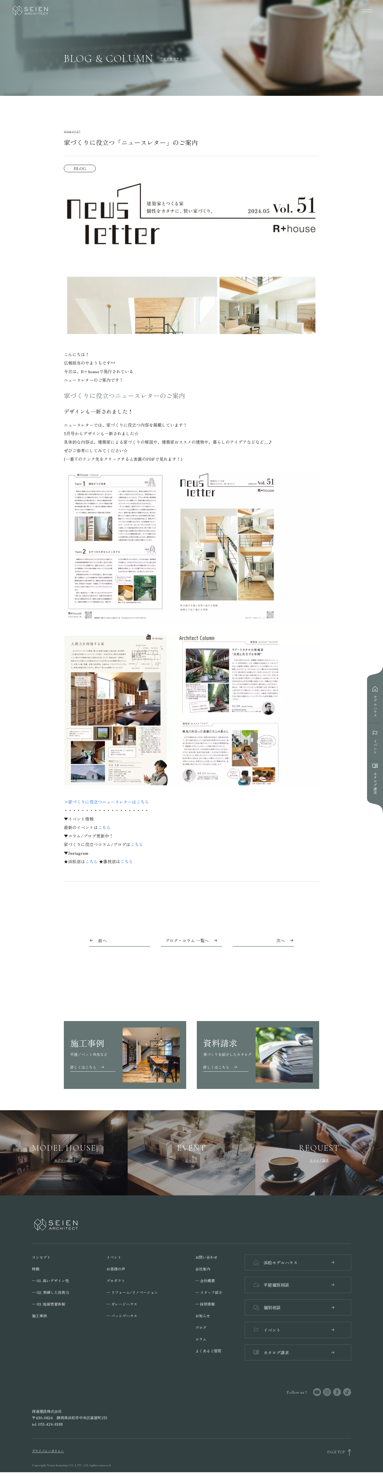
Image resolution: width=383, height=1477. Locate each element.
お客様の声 (115, 1269)
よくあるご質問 (208, 1350)
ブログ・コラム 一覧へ (191, 940)
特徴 (35, 1269)
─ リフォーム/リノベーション (132, 1292)
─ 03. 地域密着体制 (48, 1304)
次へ (280, 940)
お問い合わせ (206, 1257)
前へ (102, 940)
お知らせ (202, 1315)
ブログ (200, 1327)
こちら (104, 827)
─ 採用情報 (205, 1304)
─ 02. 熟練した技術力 (50, 1292)
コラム (200, 1339)
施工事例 (39, 1315)
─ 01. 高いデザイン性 (50, 1280)
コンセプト (41, 1257)
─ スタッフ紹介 (208, 1292)
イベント (113, 1257)
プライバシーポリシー (48, 1455)
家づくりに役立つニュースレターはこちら (108, 802)
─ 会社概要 (205, 1280)
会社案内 (202, 1269)
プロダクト (115, 1280)
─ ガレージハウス (121, 1304)
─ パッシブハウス (121, 1315)
